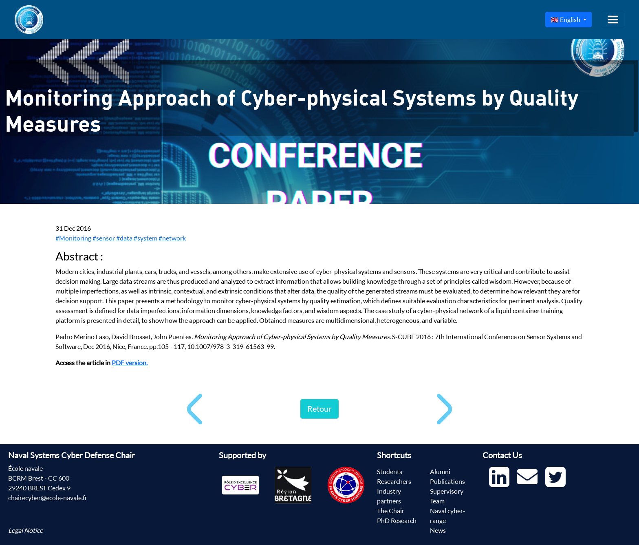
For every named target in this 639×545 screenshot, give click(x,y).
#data (124, 238)
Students (389, 472)
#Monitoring (73, 238)
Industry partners (389, 496)
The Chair (390, 511)
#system (145, 238)
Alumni (440, 472)
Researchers (394, 481)
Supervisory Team (446, 496)
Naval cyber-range (447, 516)
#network (172, 238)
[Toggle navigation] (613, 19)
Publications (447, 481)
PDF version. (130, 363)
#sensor (104, 238)
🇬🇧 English (566, 19)
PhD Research (396, 520)
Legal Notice (25, 530)
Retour (319, 409)
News (438, 530)
